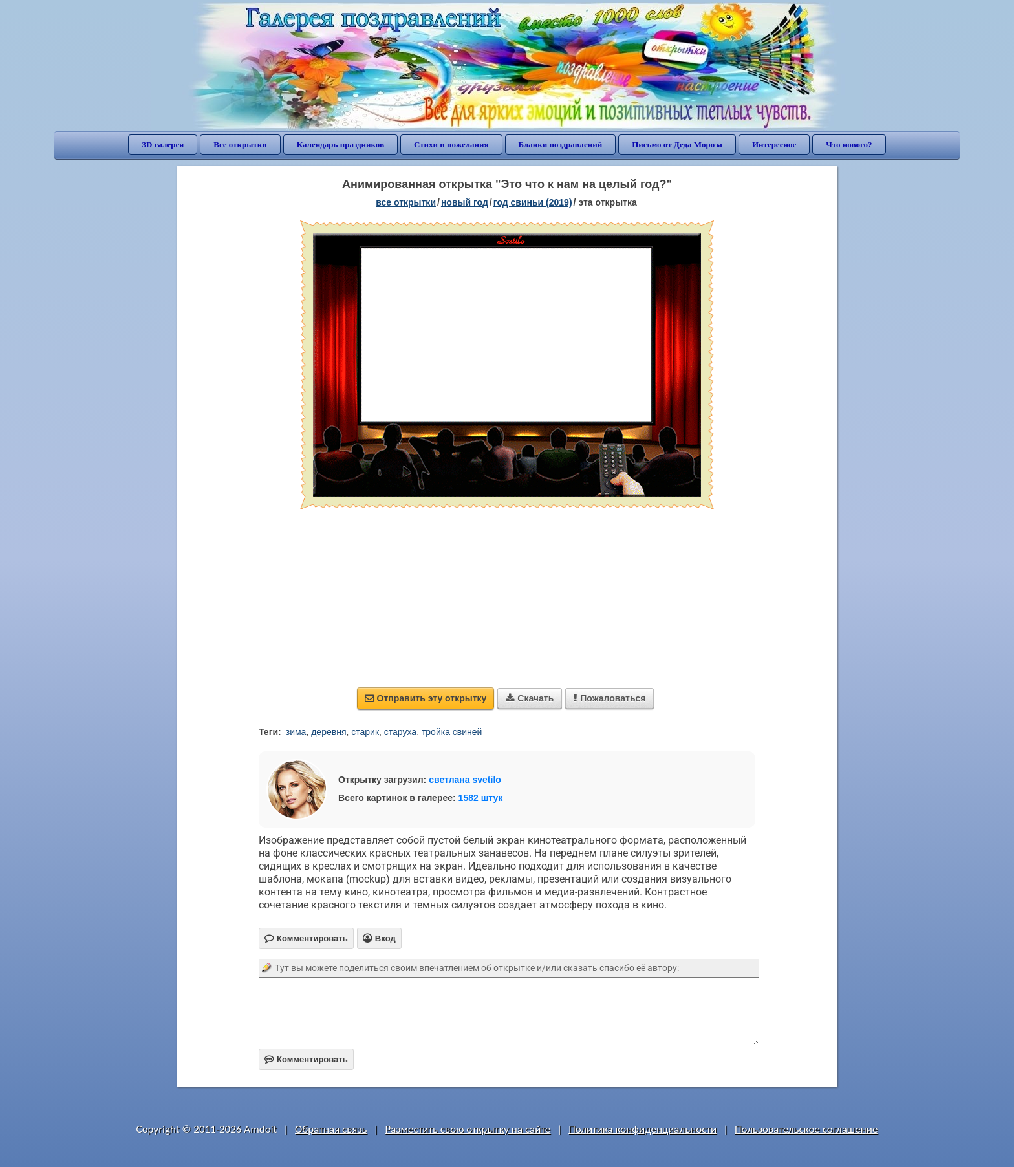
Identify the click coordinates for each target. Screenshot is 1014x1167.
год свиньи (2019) (532, 202)
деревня (328, 732)
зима (296, 732)
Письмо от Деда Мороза (677, 144)
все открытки (406, 202)
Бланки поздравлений (561, 144)
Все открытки (240, 144)
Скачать (530, 698)
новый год (464, 202)
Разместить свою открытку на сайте (467, 1129)
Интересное (774, 144)
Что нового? (849, 144)
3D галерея (163, 144)
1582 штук (480, 798)
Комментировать (306, 1059)
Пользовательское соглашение (806, 1129)
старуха (400, 732)
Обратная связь (331, 1129)
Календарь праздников (340, 144)
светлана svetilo (465, 780)
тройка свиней (452, 732)
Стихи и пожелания (451, 144)
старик (365, 732)
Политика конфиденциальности (642, 1129)
